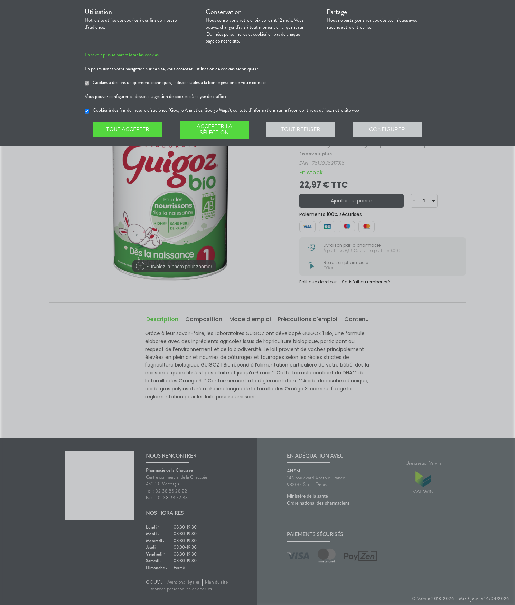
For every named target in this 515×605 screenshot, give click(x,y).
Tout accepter (127, 129)
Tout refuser (300, 129)
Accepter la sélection (214, 129)
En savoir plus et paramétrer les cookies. (122, 55)
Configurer (387, 129)
